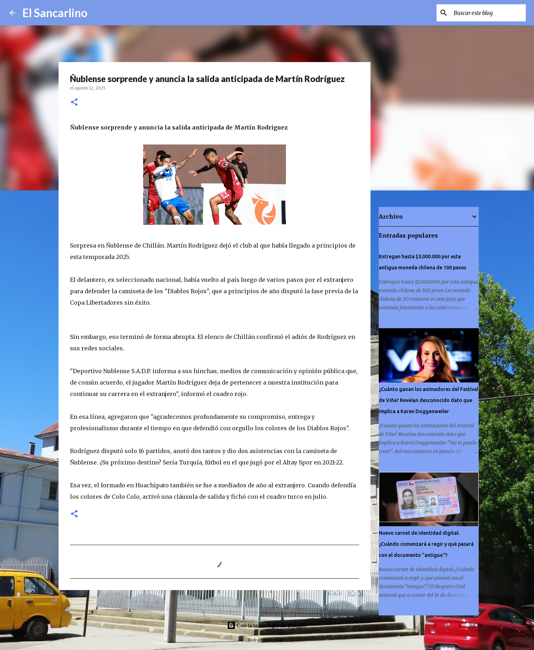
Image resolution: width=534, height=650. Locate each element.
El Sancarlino (54, 13)
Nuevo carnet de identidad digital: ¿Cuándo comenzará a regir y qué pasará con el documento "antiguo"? (426, 544)
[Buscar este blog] (488, 12)
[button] (74, 102)
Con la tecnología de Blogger (267, 625)
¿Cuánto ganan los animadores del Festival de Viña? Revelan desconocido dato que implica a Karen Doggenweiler (428, 400)
